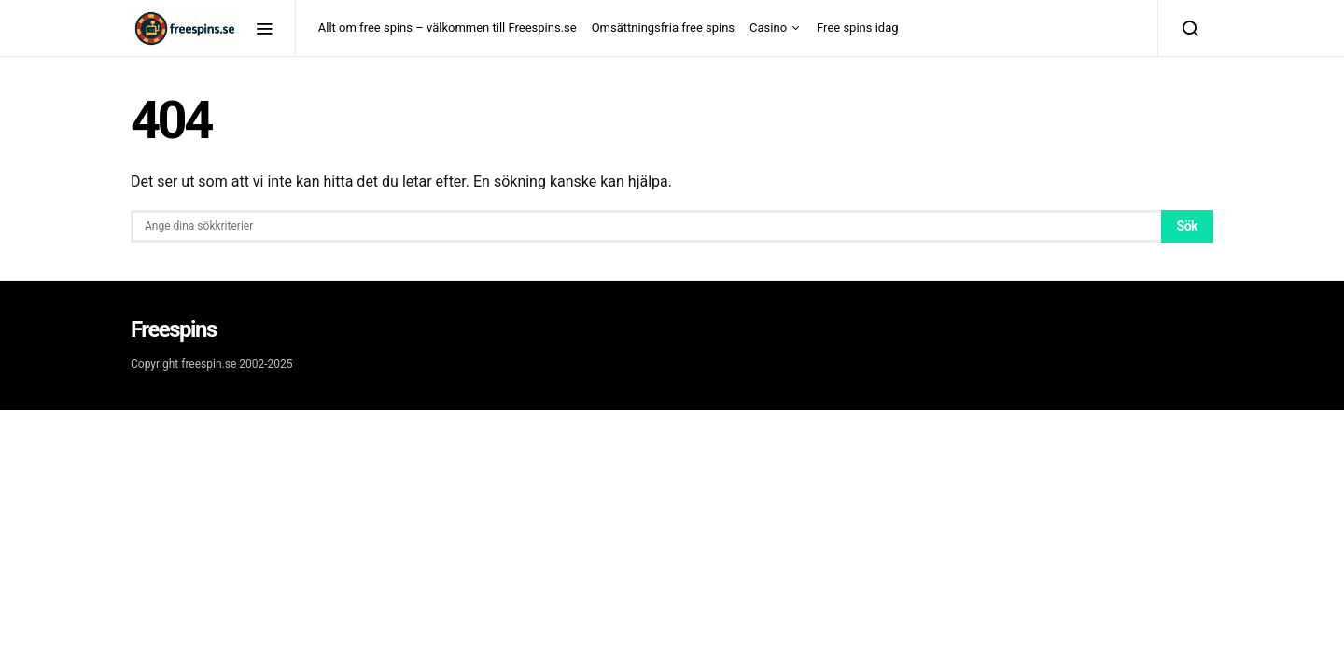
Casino (768, 28)
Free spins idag (857, 28)
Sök (1187, 225)
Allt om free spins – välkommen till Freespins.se (447, 28)
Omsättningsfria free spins (663, 28)
